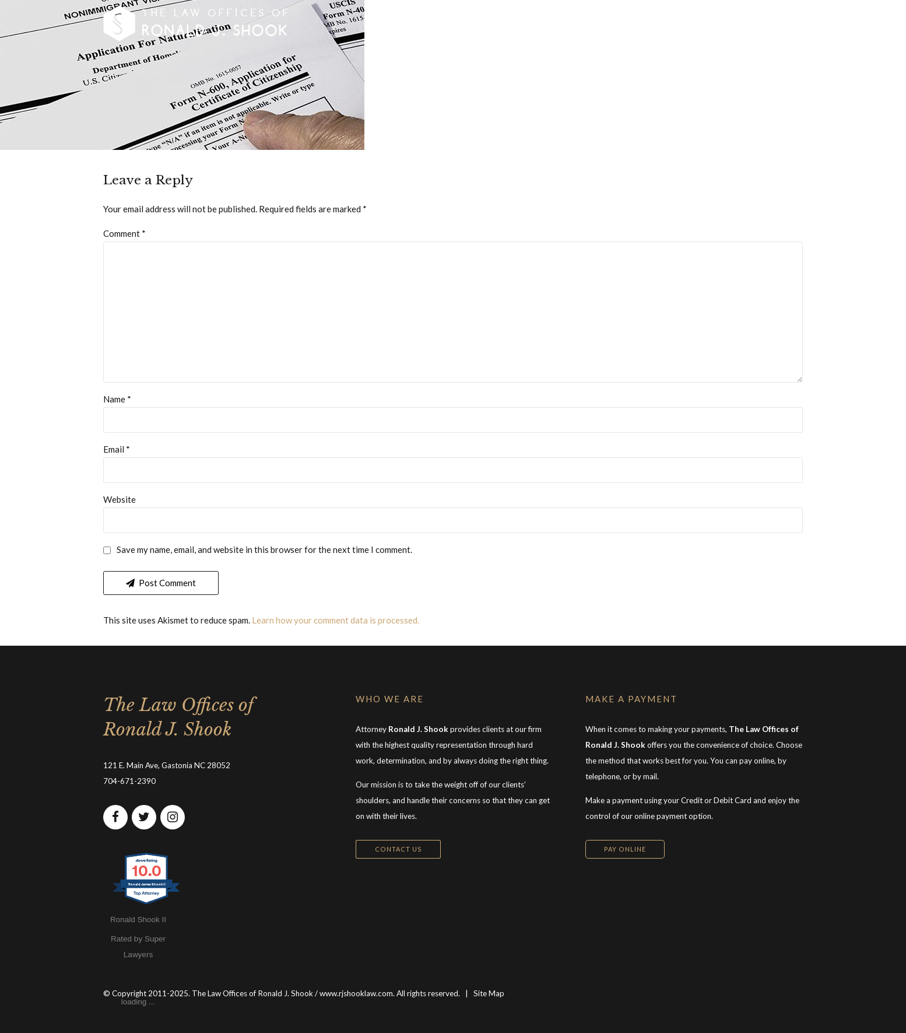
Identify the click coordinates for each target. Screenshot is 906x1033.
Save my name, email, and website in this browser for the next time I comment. (264, 549)
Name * (117, 399)
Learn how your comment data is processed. (335, 620)
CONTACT (689, 23)
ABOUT (544, 23)
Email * (116, 449)
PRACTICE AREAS (463, 23)
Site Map (488, 993)
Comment (124, 233)
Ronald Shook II (138, 919)
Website (119, 499)
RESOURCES (613, 23)
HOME (384, 23)
